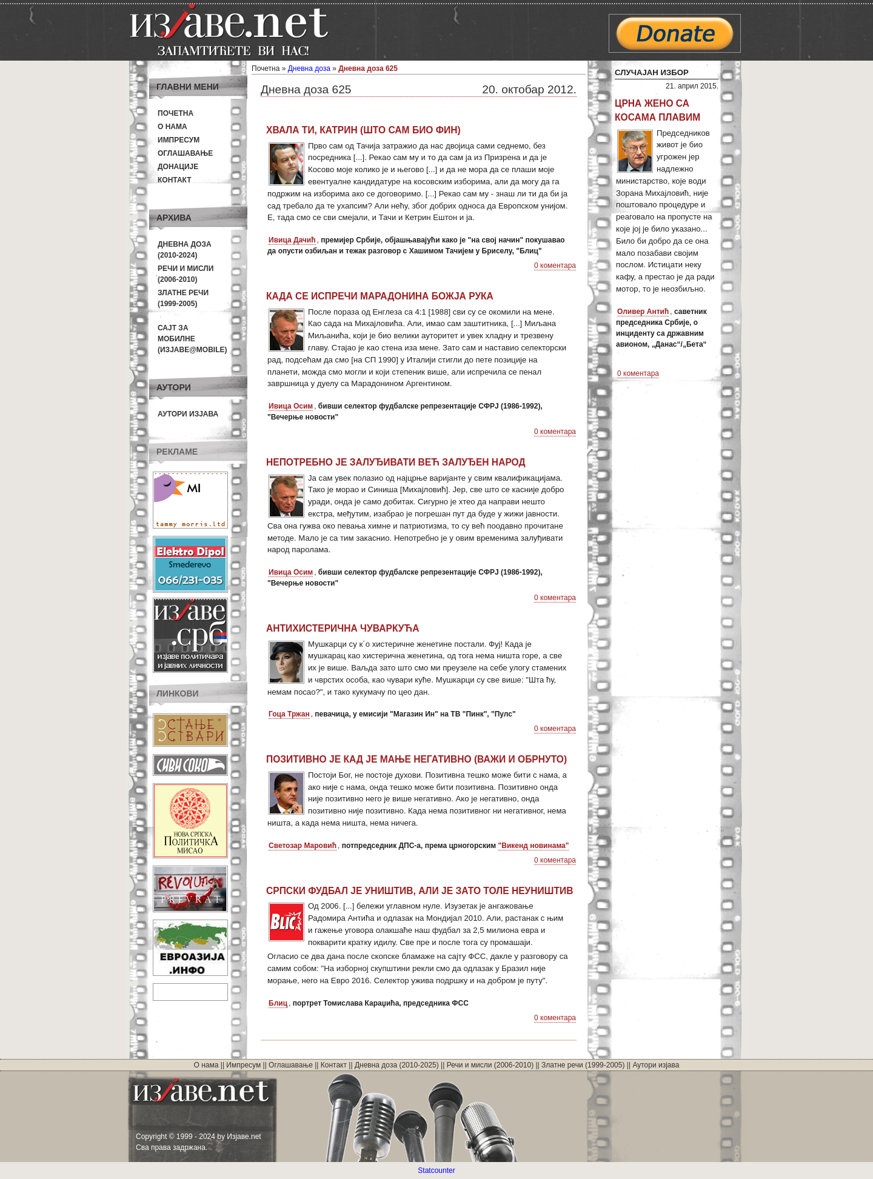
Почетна (175, 113)
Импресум (178, 140)
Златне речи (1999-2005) (582, 1065)
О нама (172, 126)
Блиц (278, 1003)
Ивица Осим (291, 406)
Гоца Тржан (289, 714)
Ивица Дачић (292, 240)
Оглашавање (185, 153)
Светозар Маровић (302, 845)
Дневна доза (309, 68)
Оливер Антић (643, 311)
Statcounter (436, 1170)
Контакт (175, 180)
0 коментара (555, 265)
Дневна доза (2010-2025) (397, 1065)
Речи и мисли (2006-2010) (490, 1065)
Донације (178, 166)
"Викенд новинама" (533, 845)
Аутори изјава (188, 414)
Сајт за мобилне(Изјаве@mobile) (192, 339)
